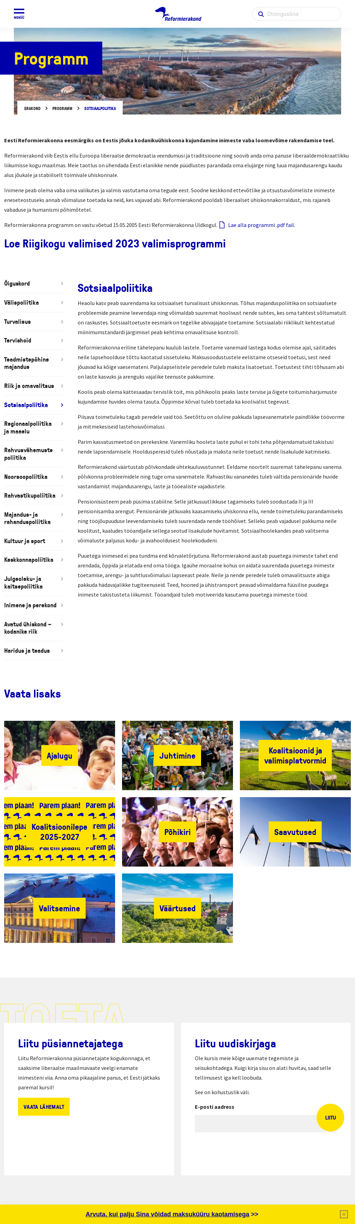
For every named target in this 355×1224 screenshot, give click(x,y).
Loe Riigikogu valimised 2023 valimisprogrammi (115, 243)
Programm (62, 108)
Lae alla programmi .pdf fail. (261, 224)
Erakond (32, 108)
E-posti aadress (214, 1106)
